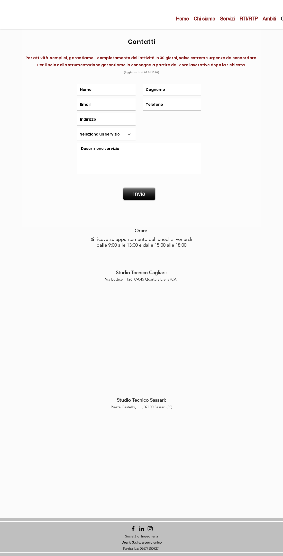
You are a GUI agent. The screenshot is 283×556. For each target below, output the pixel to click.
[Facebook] (133, 528)
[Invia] (139, 194)
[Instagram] (150, 528)
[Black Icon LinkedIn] (141, 528)
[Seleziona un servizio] (106, 134)
